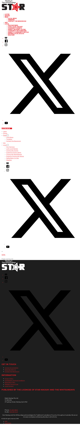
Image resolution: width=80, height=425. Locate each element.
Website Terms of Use (11, 384)
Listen (7, 14)
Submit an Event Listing (17, 29)
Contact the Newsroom (17, 21)
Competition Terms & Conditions (15, 380)
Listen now (7, 128)
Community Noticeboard (17, 31)
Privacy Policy (9, 378)
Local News (12, 18)
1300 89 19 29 (13, 412)
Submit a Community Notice (18, 32)
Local (7, 24)
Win (6, 22)
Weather (11, 35)
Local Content (9, 386)
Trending (11, 19)
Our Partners (13, 25)
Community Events (15, 28)
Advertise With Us (10, 369)
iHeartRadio (8, 423)
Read (6, 17)
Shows (7, 15)
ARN (6, 421)
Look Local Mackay (15, 26)
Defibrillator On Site (16, 33)
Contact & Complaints (11, 368)
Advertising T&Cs (10, 382)
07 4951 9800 (13, 410)
